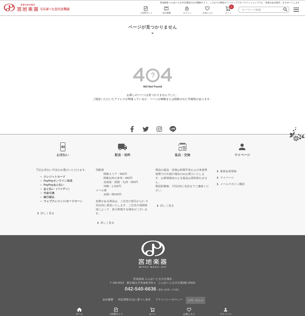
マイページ (225, 310)
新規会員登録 (228, 171)
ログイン (187, 10)
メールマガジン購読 (232, 184)
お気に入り (208, 10)
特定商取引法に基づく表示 (134, 299)
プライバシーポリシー (169, 299)
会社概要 (166, 10)
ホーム (79, 311)
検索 (285, 10)
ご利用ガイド (146, 10)
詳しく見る (47, 213)
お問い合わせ (196, 299)
